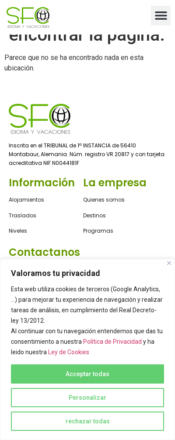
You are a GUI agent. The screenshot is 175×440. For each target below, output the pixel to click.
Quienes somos (104, 199)
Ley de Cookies (68, 352)
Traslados (22, 215)
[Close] (169, 263)
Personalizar (87, 397)
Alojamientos (26, 199)
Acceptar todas (87, 373)
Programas (98, 230)
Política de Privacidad (112, 341)
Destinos (94, 215)
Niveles (18, 230)
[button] (161, 15)
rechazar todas (88, 421)
